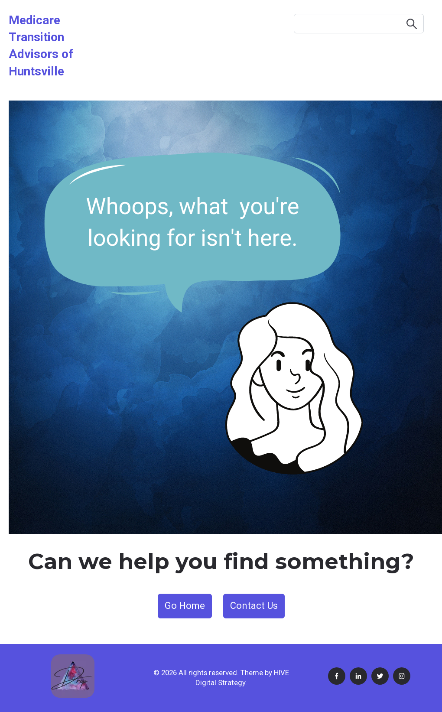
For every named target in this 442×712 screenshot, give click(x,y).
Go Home (185, 605)
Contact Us (254, 605)
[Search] (359, 23)
